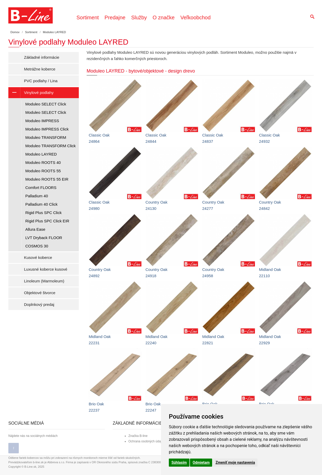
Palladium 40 (36, 196)
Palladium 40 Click (41, 204)
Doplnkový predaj (39, 304)
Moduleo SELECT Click (45, 104)
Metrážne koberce (39, 69)
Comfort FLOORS (40, 187)
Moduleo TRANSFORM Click (50, 146)
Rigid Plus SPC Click (43, 212)
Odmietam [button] (201, 462)
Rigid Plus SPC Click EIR (47, 221)
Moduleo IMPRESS (42, 120)
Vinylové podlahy (30, 92)
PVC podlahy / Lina (40, 81)
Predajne (115, 17)
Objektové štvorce (39, 292)
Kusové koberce (38, 257)
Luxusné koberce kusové (45, 269)
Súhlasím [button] (179, 462)
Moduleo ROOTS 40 (43, 162)
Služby (139, 17)
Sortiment (87, 17)
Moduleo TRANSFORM (45, 137)
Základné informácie (41, 57)
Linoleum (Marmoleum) (44, 281)
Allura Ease (35, 229)
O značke (164, 17)
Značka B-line (137, 436)
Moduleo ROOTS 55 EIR (46, 179)
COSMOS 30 (36, 246)
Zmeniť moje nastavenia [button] (235, 462)
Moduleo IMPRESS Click (47, 129)
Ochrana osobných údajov (146, 441)
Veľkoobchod (195, 17)
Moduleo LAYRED (41, 154)
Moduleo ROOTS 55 (43, 171)
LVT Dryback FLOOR (43, 237)
